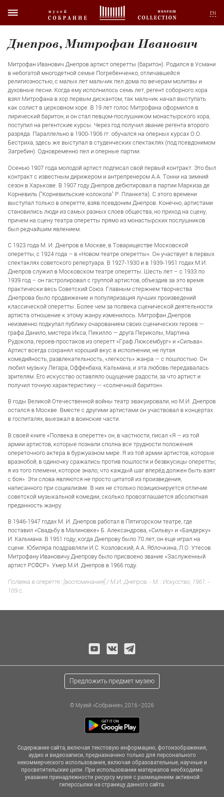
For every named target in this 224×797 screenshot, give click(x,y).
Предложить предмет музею (112, 680)
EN (213, 13)
